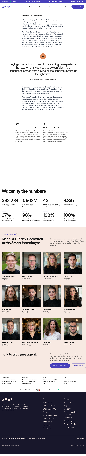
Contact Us (68, 418)
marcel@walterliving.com (27, 279)
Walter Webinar (49, 418)
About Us (67, 402)
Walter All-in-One (50, 409)
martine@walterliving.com (69, 312)
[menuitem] (33, 6)
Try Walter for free (6, 383)
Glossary (67, 409)
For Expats (47, 428)
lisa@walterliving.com (48, 312)
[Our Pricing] (52, 7)
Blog (65, 406)
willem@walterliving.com (27, 312)
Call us (44, 383)
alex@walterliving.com (7, 345)
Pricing (45, 412)
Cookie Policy (69, 427)
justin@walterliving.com (7, 312)
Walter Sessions (49, 406)
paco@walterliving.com (7, 279)
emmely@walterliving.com (49, 279)
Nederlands (80, 438)
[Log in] (67, 7)
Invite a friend (48, 422)
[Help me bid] (42, 7)
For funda (46, 425)
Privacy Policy (69, 421)
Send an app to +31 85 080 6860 (36, 438)
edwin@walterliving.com (69, 279)
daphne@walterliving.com (28, 345)
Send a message (26, 383)
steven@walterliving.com (69, 345)
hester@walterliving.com (48, 345)
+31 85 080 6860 (53, 381)
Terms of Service (70, 424)
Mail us (65, 383)
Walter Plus (47, 402)
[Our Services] (32, 7)
